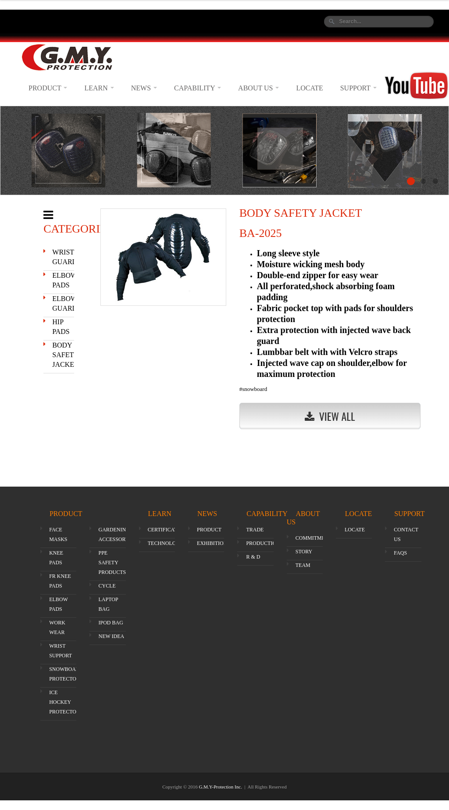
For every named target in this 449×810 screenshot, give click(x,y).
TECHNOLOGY (166, 543)
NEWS (144, 88)
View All (330, 416)
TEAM (303, 565)
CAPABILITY (197, 88)
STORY (304, 551)
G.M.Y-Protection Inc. (221, 786)
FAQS (400, 553)
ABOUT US (258, 88)
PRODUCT (48, 88)
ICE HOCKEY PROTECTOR (64, 702)
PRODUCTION (263, 543)
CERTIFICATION (167, 530)
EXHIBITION (212, 543)
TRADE (255, 530)
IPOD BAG (110, 623)
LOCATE (309, 88)
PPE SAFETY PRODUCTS (112, 562)
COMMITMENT (314, 538)
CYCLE (106, 586)
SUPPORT (358, 88)
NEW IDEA (111, 636)
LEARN (99, 88)
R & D (253, 557)
